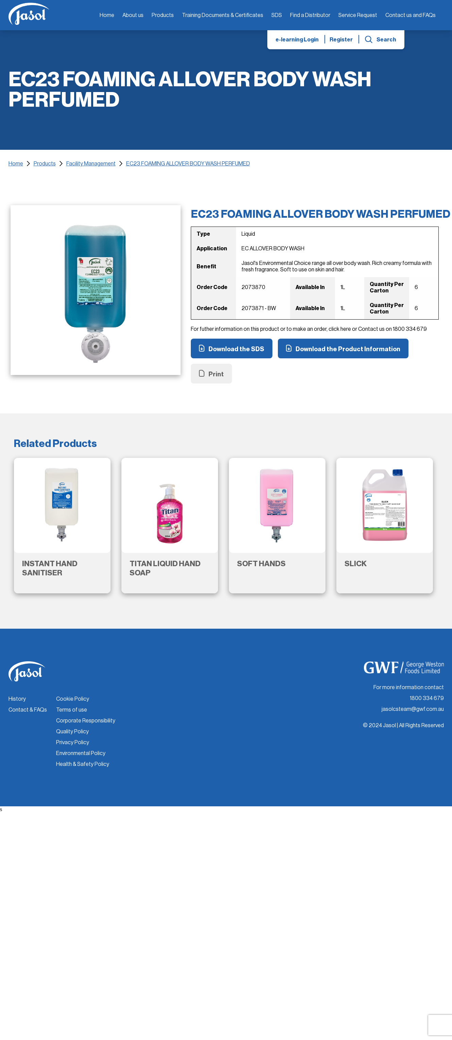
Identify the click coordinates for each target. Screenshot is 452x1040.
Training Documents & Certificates (222, 15)
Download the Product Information (348, 349)
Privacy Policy (72, 742)
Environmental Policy (80, 753)
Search (386, 39)
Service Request (357, 15)
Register (341, 39)
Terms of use (71, 710)
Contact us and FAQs (410, 15)
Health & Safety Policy (82, 764)
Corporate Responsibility (85, 720)
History (17, 699)
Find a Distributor (310, 15)
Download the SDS (236, 349)
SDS (276, 15)
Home (107, 15)
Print (216, 374)
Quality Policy (72, 731)
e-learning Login (297, 39)
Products (163, 15)
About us (133, 15)
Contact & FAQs (28, 710)
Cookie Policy (72, 699)
